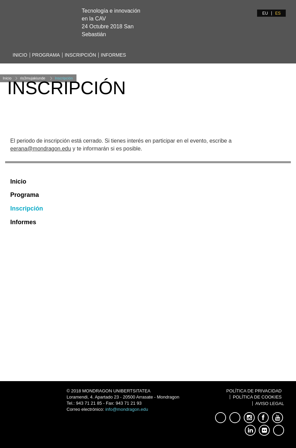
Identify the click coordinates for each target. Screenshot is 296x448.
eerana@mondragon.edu (40, 148)
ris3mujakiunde (32, 78)
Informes (113, 55)
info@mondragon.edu (126, 409)
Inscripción (80, 55)
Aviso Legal (269, 403)
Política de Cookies (257, 397)
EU (265, 13)
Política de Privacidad (254, 391)
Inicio (20, 55)
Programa (46, 55)
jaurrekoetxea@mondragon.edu (79, 320)
